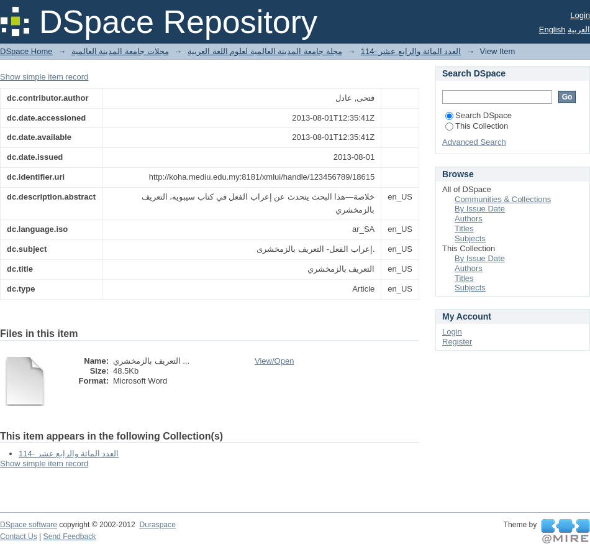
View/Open (274, 361)
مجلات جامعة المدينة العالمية (120, 51)
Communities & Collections (503, 199)
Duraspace (157, 524)
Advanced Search (474, 142)
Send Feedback (69, 536)
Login (580, 15)
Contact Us (18, 536)
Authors (469, 218)
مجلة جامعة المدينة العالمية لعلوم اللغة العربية (265, 51)
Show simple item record (44, 76)
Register (457, 341)
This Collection (476, 126)
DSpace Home (26, 51)
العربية (579, 29)
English (552, 29)
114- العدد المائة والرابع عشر (411, 51)
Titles (464, 228)
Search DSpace (478, 115)
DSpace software (28, 524)
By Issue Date (480, 208)
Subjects (470, 238)
